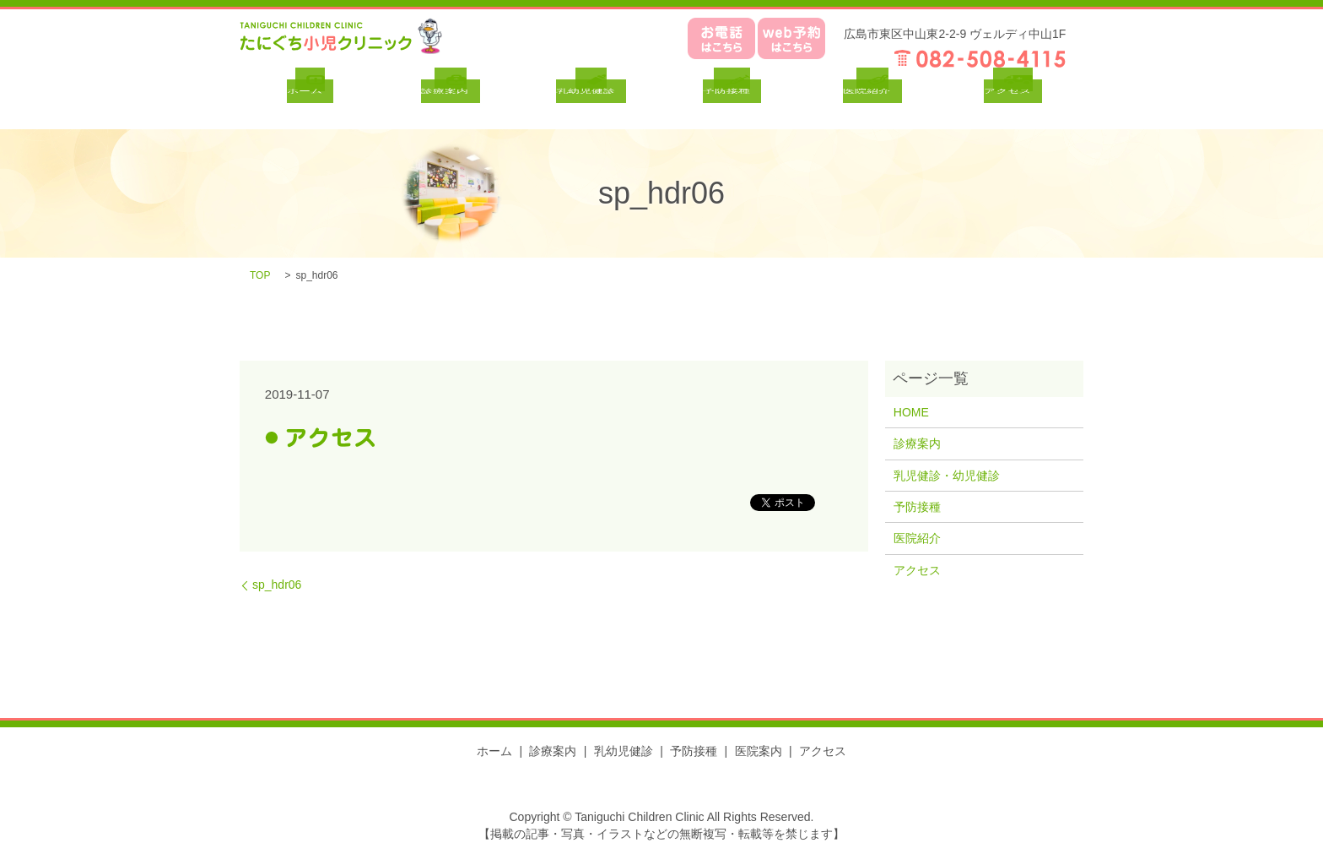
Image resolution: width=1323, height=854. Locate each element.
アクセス (917, 570)
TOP (260, 275)
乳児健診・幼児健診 (947, 475)
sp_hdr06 (276, 584)
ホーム (494, 751)
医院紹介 (917, 538)
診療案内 (917, 443)
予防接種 (917, 507)
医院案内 (758, 751)
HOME (911, 412)
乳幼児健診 (623, 751)
